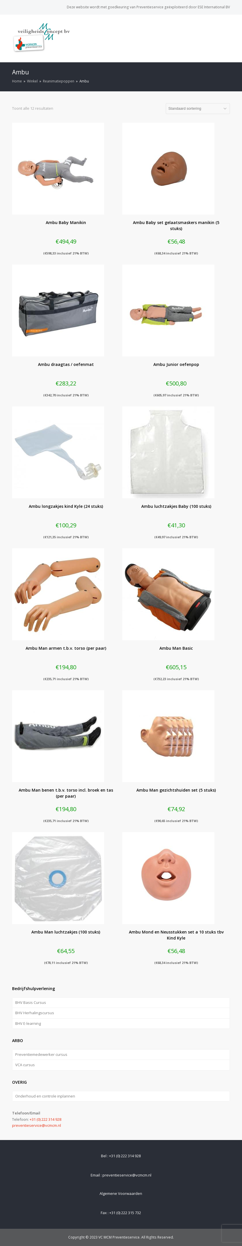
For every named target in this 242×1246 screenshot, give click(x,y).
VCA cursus (25, 1064)
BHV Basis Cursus (30, 1002)
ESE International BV (214, 7)
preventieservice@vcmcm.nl (36, 1125)
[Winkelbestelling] (198, 108)
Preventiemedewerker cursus (41, 1054)
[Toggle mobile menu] (227, 38)
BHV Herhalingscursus (34, 1012)
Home (17, 81)
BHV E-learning (28, 1023)
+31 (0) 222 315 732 (125, 1212)
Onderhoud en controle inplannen (45, 1096)
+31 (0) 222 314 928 (45, 1119)
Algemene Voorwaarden (121, 1193)
